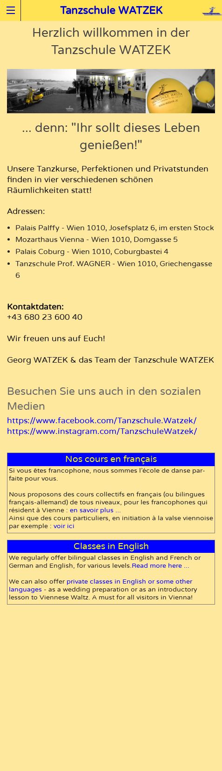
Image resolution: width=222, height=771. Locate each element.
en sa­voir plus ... (95, 510)
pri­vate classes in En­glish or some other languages (100, 585)
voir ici (64, 526)
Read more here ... (160, 566)
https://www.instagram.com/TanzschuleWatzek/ (102, 431)
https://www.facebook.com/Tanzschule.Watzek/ (102, 421)
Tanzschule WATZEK (111, 10)
